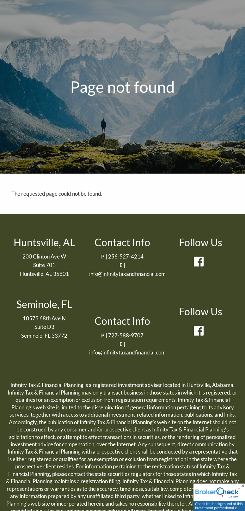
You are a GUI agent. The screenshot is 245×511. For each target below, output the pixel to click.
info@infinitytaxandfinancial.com (127, 273)
